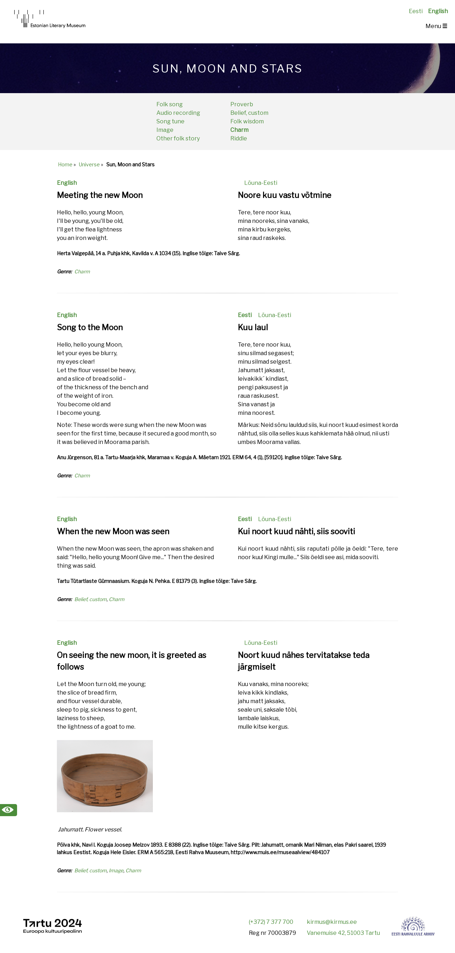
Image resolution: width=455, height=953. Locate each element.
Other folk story (178, 138)
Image (164, 130)
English (438, 11)
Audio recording (178, 112)
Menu (436, 26)
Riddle (238, 138)
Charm (239, 130)
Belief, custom (249, 112)
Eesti (416, 11)
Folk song (169, 104)
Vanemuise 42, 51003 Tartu (343, 933)
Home (65, 164)
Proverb (241, 104)
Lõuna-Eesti (260, 183)
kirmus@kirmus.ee (332, 922)
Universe (89, 164)
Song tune (170, 121)
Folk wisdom (247, 121)
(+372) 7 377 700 (271, 922)
